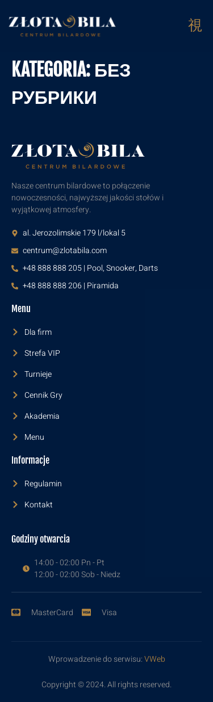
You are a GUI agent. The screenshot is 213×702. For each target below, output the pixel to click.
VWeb (154, 659)
